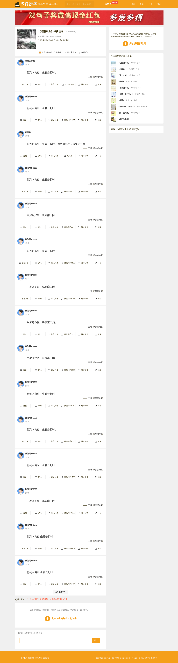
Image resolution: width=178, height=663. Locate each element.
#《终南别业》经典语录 (37, 599)
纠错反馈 (84, 52)
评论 (96, 640)
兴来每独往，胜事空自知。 (42, 322)
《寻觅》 (121, 100)
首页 (133, 4)
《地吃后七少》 (124, 119)
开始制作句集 (134, 43)
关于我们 (24, 658)
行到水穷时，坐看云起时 (41, 465)
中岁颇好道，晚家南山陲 (41, 215)
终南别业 (98, 77)
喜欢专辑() (70, 52)
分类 (142, 4)
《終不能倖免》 (124, 113)
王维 (90, 77)
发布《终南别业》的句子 (50, 52)
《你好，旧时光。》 (126, 94)
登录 (159, 4)
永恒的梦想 (41, 36)
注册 (150, 4)
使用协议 (46, 658)
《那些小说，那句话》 (126, 107)
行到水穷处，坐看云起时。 (42, 72)
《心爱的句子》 (124, 63)
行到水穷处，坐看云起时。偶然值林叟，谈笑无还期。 (57, 144)
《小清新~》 (122, 69)
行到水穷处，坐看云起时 (41, 179)
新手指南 (31, 658)
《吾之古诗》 (123, 75)
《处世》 (121, 82)
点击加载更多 (60, 592)
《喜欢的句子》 (124, 88)
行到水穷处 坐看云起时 (40, 536)
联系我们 (38, 658)
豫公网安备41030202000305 (121, 658)
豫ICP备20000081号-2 (103, 658)
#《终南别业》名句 (58, 599)
